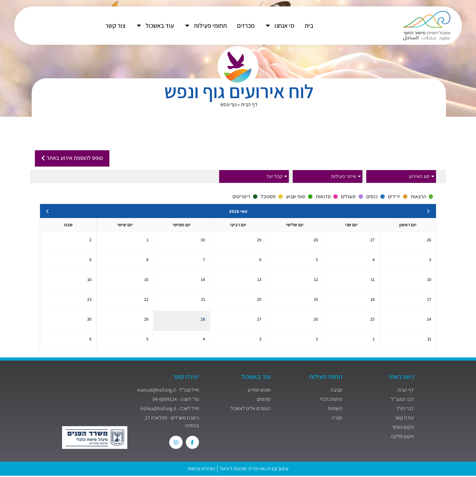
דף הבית (249, 104)
